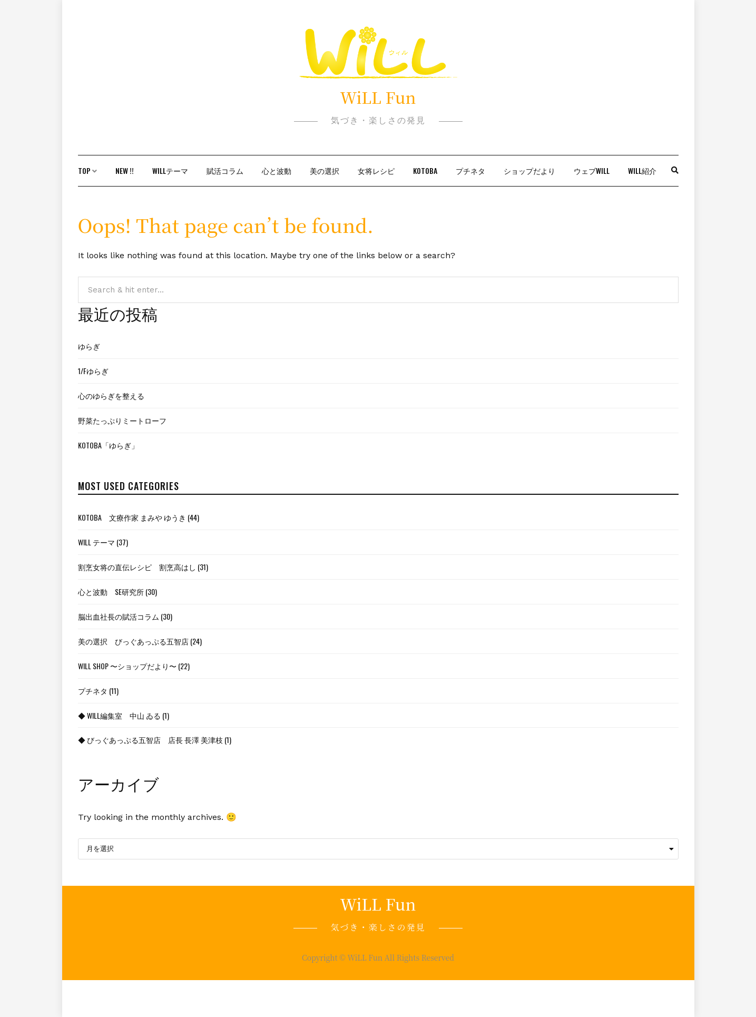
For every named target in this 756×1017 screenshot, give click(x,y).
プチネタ (470, 170)
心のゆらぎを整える (111, 395)
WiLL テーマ (96, 541)
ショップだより (529, 170)
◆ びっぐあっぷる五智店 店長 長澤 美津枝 (150, 739)
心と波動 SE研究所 (111, 591)
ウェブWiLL (592, 170)
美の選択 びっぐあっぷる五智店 (133, 641)
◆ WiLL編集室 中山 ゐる (119, 715)
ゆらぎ (89, 345)
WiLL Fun (378, 97)
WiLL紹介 (642, 170)
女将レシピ (376, 170)
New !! (124, 170)
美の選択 (324, 170)
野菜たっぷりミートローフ (122, 420)
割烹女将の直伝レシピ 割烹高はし (137, 566)
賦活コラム (225, 170)
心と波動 (276, 170)
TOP (84, 170)
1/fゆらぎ (93, 370)
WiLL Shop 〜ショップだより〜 (127, 665)
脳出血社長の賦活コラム (118, 616)
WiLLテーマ (170, 170)
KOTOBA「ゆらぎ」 (108, 445)
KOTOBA (425, 170)
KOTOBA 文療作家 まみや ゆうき (132, 517)
